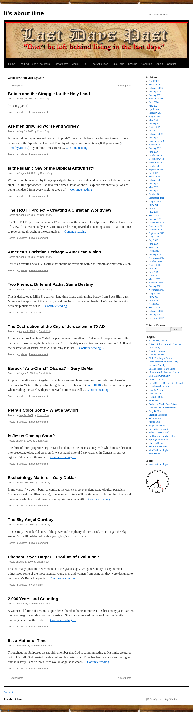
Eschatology (61, 64)
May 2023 (154, 120)
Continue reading (79, 147)
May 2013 (154, 187)
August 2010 (155, 236)
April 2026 (154, 81)
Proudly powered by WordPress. (165, 699)
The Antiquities (99, 64)
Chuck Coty (43, 98)
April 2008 (154, 304)
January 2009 (155, 286)
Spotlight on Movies (158, 439)
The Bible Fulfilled (158, 446)
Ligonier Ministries (158, 414)
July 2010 (153, 240)
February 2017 (156, 144)
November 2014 (156, 162)
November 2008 (156, 289)
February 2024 (156, 112)
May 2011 (154, 212)
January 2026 (155, 91)
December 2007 (156, 318)
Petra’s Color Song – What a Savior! (43, 410)
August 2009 (155, 265)
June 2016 (154, 151)
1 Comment (35, 312)
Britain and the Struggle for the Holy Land (49, 93)
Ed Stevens (154, 400)
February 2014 (156, 180)
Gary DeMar (155, 411)
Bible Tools (118, 64)
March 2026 (154, 84)
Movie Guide (155, 421)
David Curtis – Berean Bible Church (166, 383)
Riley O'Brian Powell (159, 432)
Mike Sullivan (155, 418)
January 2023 (155, 123)
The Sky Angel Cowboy (30, 519)
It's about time (24, 13)
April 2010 (154, 250)
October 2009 (155, 261)
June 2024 (154, 102)
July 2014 (153, 173)
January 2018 (155, 137)
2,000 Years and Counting (33, 598)
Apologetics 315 (156, 354)
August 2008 (155, 293)
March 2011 (154, 215)
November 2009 (156, 258)
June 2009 (154, 272)
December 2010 (156, 222)
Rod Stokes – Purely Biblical (162, 436)
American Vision (157, 351)
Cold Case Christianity (159, 375)
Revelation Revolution (159, 429)
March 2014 (154, 176)
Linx (85, 64)
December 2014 (156, 158)
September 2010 (156, 233)
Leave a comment (38, 112)
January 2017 (155, 148)
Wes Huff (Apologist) (159, 450)
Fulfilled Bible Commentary (162, 407)
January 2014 (155, 183)
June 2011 (154, 208)
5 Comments (36, 584)
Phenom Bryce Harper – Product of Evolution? (53, 557)
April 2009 (154, 275)
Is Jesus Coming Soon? (31, 435)
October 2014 (155, 166)
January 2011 (155, 219)
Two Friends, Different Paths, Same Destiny (50, 284)
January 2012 (155, 190)
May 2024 (154, 105)
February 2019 (156, 134)
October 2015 (155, 155)
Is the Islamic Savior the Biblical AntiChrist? (51, 168)
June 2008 (154, 300)
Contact (171, 64)
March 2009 (154, 279)
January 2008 (155, 314)
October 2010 (155, 229)
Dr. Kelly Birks (156, 397)
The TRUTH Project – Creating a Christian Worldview (59, 210)
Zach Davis (154, 453)
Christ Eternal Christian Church (164, 372)
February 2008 (156, 311)
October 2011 (155, 194)
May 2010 (154, 247)
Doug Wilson (155, 393)
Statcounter (9, 692)
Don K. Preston (156, 390)
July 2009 (153, 268)
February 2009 (156, 282)
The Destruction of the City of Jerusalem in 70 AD (56, 326)
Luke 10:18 (93, 385)
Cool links (146, 64)
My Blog (132, 64)
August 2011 (155, 201)
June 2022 (154, 130)
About (159, 64)
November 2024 (156, 98)
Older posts (15, 85)
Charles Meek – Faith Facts (162, 368)
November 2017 (156, 141)
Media (75, 64)
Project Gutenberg (157, 425)
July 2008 (153, 296)
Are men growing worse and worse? (43, 126)
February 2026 (156, 88)
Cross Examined (156, 379)
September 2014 (156, 169)
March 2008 (154, 307)
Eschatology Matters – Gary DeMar (42, 477)
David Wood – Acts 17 (159, 386)
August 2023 (155, 116)
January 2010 (155, 254)
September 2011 (156, 197)
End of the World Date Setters (163, 404)
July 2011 (153, 204)
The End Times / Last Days (34, 64)
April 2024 (154, 109)
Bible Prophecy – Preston (161, 358)
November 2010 (156, 226)
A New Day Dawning (159, 340)
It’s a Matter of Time (27, 640)
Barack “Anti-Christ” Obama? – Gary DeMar (51, 368)
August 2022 (155, 127)
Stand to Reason (156, 443)
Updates (22, 112)
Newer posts (126, 85)
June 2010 (154, 243)
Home (11, 64)
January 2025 (155, 95)
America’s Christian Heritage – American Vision (54, 252)
